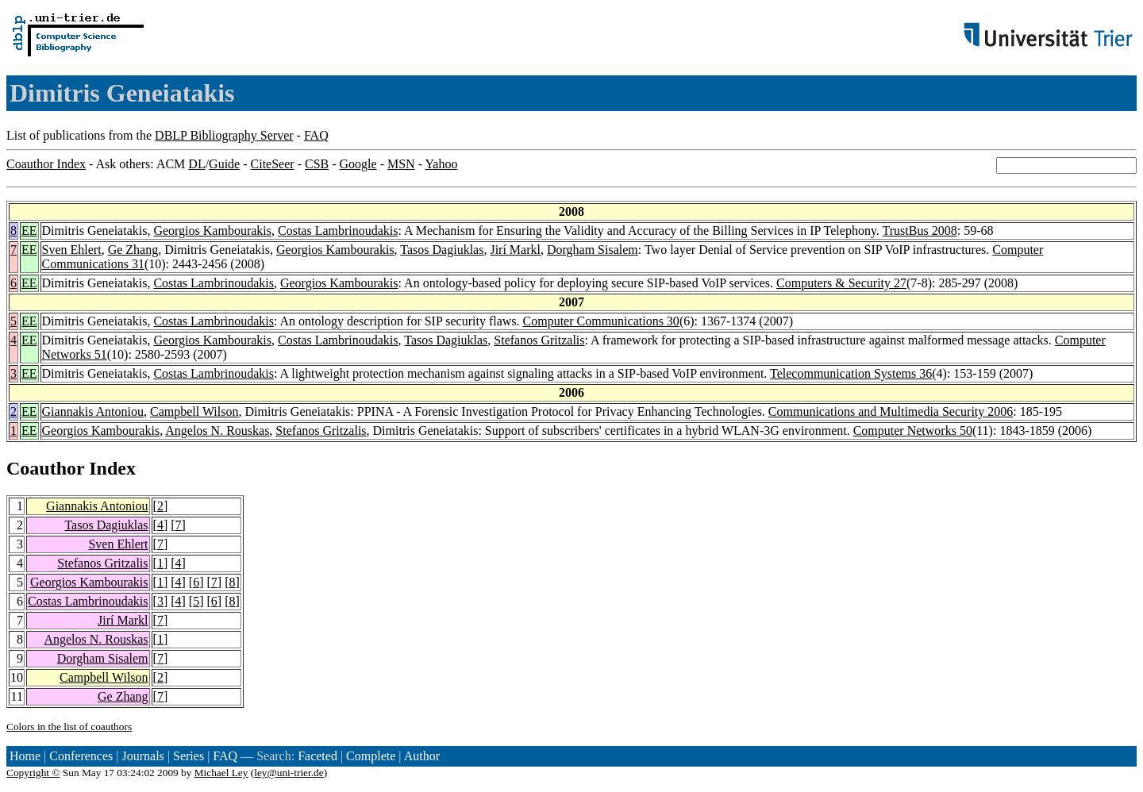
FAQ (316, 135)
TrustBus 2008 (920, 230)
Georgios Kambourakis (212, 230)
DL (196, 164)
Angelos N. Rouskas (217, 430)
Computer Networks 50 (912, 430)
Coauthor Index (46, 164)
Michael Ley (221, 773)
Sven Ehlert (72, 249)
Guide (224, 164)
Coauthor (45, 468)
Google (358, 164)
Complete (370, 756)
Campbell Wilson (194, 411)
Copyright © (33, 773)
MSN (401, 164)
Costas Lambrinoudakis (338, 230)
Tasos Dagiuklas (441, 249)
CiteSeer (272, 164)
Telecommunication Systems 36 (851, 373)
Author (422, 756)
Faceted (317, 756)
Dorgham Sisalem (592, 249)
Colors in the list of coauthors (69, 726)
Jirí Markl (515, 249)
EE (29, 230)
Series (188, 756)
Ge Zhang (133, 249)
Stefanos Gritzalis (539, 340)
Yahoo (441, 164)
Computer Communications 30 (601, 321)
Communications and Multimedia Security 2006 (890, 411)
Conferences (81, 756)
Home (25, 756)
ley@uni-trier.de (288, 773)
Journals (142, 756)
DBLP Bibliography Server (224, 135)
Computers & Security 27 (841, 283)
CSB (317, 164)
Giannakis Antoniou (93, 411)
